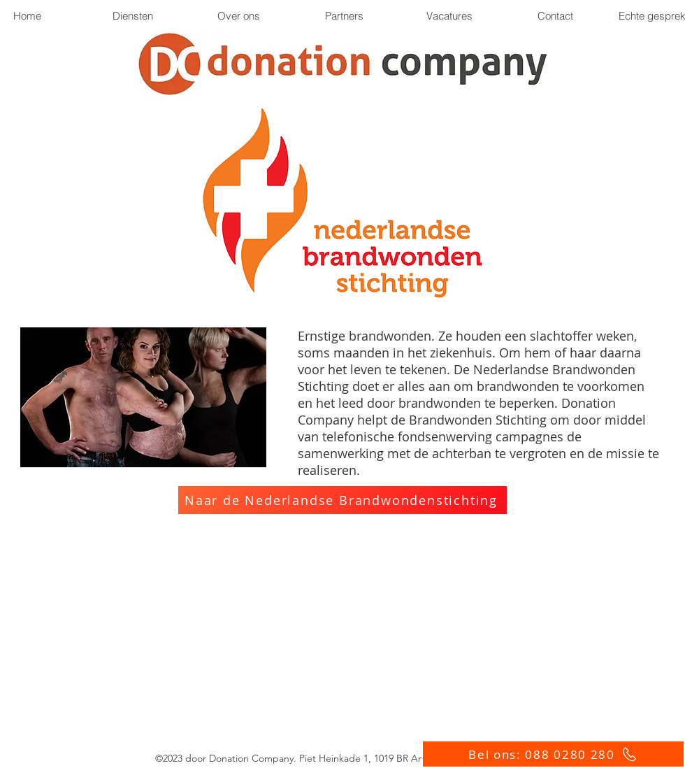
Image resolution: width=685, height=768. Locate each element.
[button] (343, 15)
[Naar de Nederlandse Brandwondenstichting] (342, 500)
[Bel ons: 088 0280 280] (553, 754)
